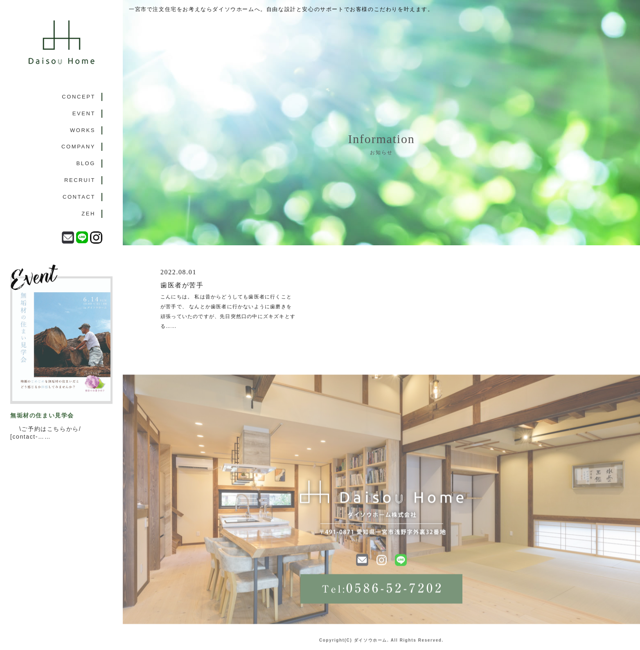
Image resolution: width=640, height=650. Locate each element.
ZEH (88, 214)
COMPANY (78, 146)
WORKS (82, 130)
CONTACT (79, 197)
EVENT (83, 113)
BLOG (85, 163)
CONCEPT (78, 97)
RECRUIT (79, 180)
